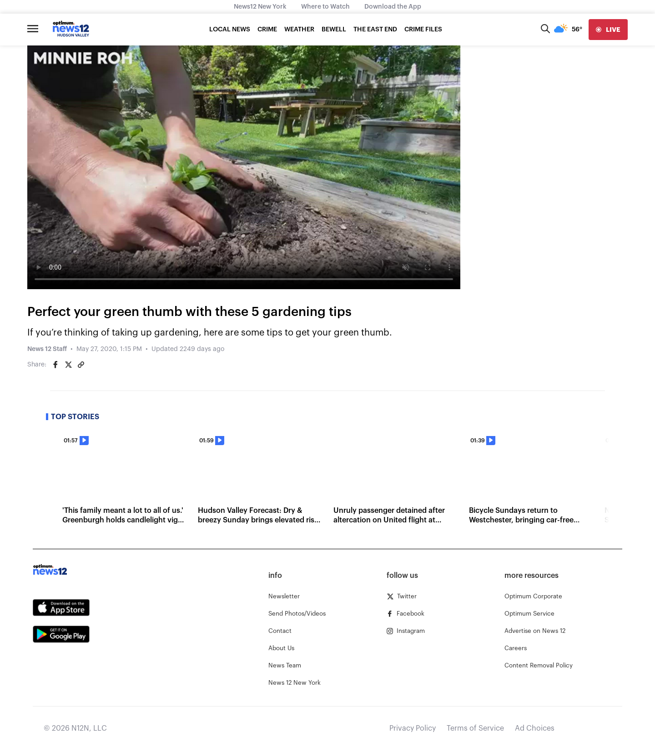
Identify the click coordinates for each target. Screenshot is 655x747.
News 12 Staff (47, 349)
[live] (608, 29)
